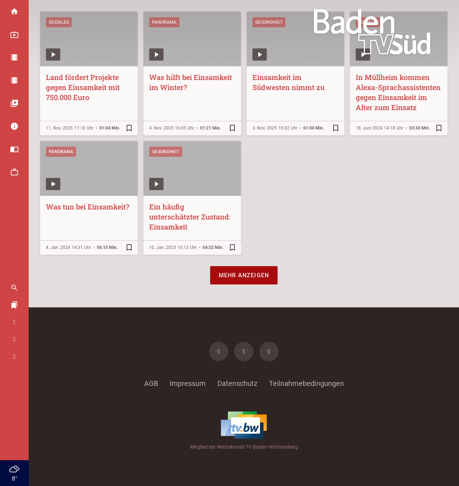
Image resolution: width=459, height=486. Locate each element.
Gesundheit (269, 22)
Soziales (59, 22)
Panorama (164, 22)
